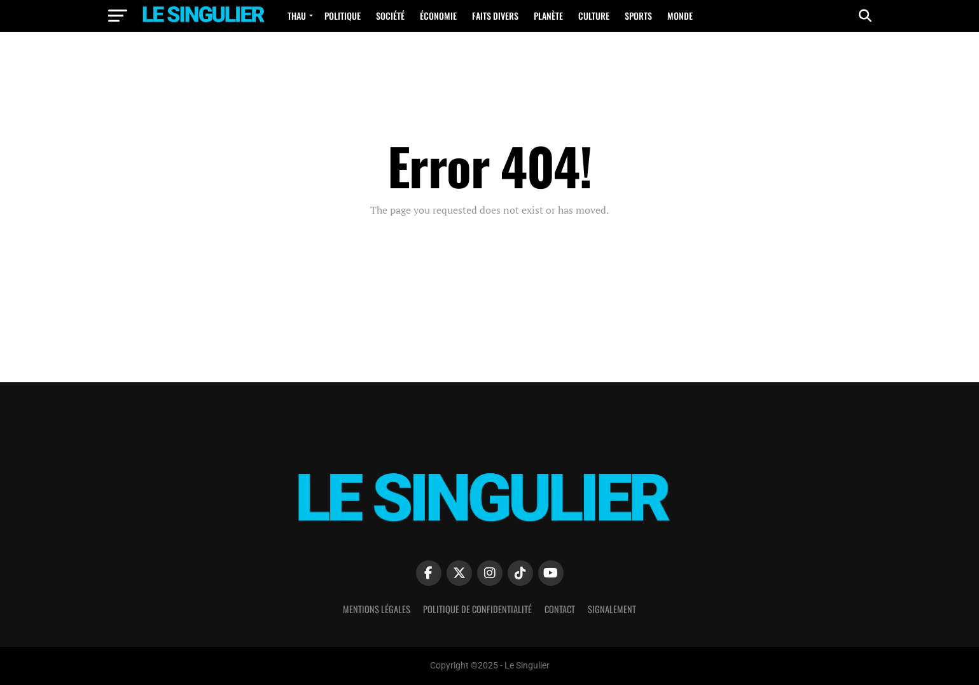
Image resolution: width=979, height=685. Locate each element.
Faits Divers (495, 15)
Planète (548, 15)
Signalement (612, 609)
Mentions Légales (376, 609)
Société (390, 15)
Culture (593, 15)
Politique (342, 15)
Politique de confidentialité (477, 609)
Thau (297, 15)
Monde (680, 15)
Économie (438, 15)
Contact (560, 609)
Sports (638, 15)
